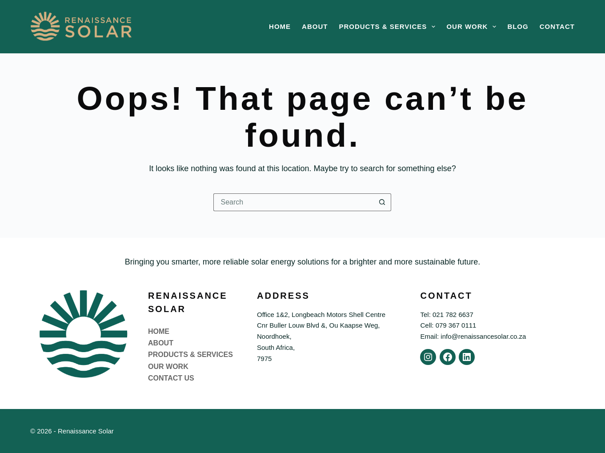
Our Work (473, 26)
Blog (517, 26)
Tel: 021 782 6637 (446, 314)
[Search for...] (293, 202)
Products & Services (389, 26)
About (315, 26)
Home (280, 26)
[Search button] (382, 202)
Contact (557, 26)
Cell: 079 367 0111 (448, 325)
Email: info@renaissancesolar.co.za (473, 336)
